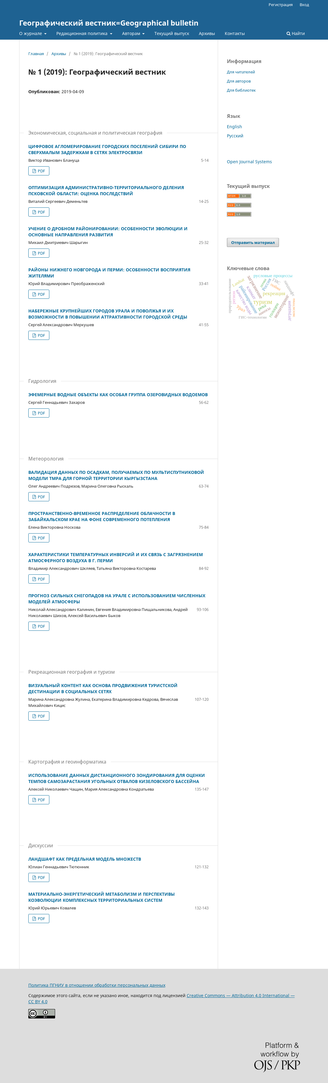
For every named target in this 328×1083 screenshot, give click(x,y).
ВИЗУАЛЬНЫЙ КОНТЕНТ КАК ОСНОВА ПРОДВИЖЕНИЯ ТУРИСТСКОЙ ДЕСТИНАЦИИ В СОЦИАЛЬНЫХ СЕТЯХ (103, 688)
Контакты (235, 33)
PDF (41, 171)
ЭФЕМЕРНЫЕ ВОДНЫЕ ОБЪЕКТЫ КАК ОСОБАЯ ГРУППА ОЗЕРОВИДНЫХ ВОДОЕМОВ (118, 394)
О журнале (31, 33)
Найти (296, 33)
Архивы (207, 33)
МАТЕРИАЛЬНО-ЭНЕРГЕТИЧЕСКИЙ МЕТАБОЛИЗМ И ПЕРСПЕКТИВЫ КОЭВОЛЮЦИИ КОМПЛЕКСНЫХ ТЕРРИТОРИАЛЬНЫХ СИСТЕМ (101, 897)
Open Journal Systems (249, 161)
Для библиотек (241, 90)
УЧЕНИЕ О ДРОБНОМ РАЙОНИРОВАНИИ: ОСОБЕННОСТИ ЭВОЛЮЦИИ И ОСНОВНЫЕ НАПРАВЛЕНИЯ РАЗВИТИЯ (108, 232)
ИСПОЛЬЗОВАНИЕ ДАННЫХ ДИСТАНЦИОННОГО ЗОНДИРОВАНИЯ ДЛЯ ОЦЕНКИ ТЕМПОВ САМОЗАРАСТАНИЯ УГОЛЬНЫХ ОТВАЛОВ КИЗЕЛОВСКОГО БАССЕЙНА (116, 778)
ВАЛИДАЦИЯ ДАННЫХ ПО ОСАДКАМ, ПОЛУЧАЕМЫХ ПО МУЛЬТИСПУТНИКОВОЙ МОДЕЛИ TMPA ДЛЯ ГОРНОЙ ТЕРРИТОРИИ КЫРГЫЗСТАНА (116, 475)
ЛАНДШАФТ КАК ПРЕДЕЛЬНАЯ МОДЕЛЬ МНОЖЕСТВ (84, 859)
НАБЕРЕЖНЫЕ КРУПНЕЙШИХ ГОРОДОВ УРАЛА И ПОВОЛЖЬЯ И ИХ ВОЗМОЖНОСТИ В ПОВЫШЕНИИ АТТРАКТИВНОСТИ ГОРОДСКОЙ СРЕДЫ (107, 314)
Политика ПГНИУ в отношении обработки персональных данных (96, 985)
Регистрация (281, 4)
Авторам (131, 33)
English (234, 126)
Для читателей (241, 72)
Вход (304, 4)
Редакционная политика (82, 33)
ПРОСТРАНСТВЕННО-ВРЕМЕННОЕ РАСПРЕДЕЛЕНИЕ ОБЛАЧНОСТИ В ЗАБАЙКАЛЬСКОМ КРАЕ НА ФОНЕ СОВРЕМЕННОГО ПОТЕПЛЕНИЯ (101, 516)
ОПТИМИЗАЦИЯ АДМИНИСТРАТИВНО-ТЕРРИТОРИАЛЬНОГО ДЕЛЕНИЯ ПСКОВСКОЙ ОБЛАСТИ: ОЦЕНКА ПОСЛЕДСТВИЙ (106, 190)
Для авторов (239, 81)
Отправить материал (253, 242)
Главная (36, 53)
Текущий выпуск (171, 33)
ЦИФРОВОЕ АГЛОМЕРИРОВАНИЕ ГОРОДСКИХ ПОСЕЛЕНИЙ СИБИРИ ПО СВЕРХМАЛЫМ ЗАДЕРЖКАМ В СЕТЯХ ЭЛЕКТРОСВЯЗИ (107, 149)
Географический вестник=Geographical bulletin (109, 23)
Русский (235, 136)
